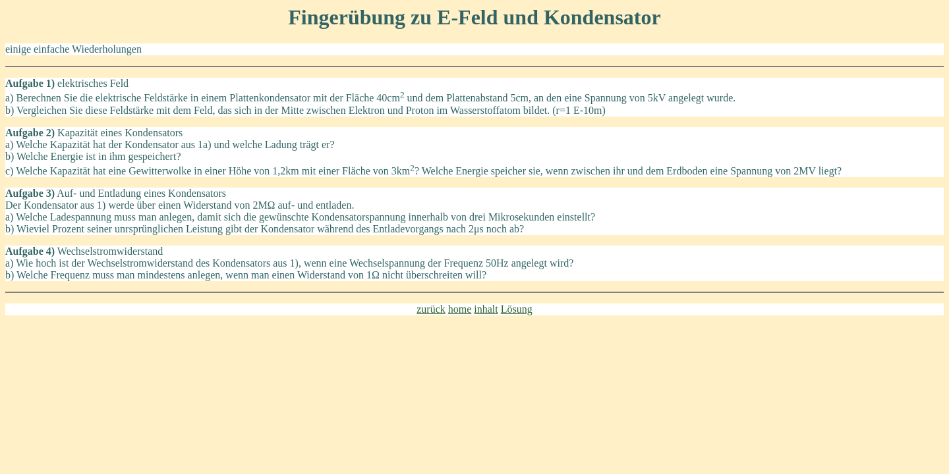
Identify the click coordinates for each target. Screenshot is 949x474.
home (460, 309)
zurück (431, 309)
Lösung (516, 309)
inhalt (486, 309)
